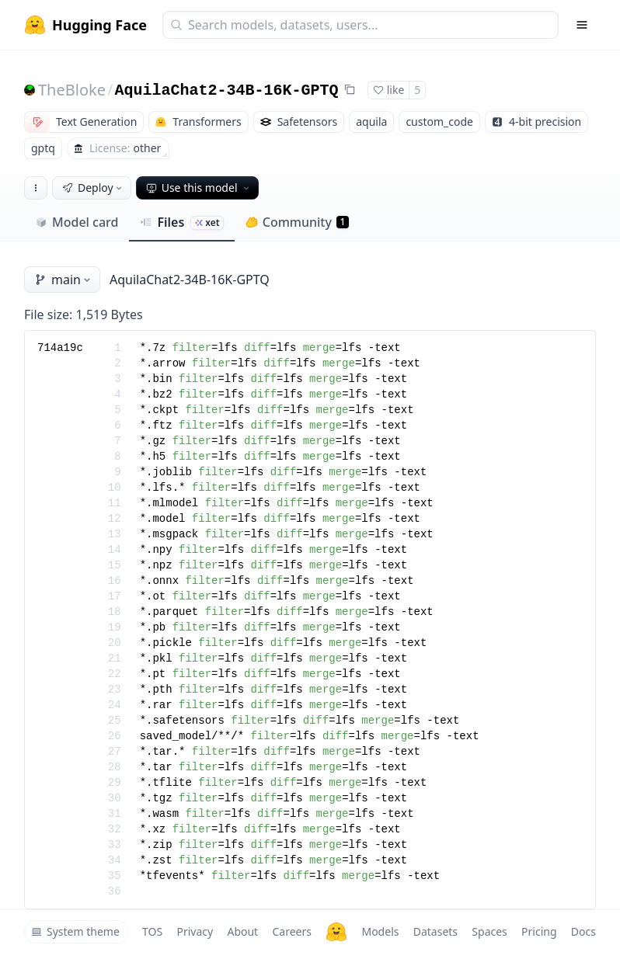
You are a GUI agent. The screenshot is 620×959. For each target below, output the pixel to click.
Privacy (194, 931)
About (242, 931)
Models (380, 931)
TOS (152, 931)
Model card (76, 222)
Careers (291, 931)
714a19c (60, 348)
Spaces (489, 931)
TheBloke (72, 89)
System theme (75, 931)
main (63, 279)
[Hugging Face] (336, 932)
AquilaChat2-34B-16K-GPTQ (226, 90)
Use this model (199, 187)
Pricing (538, 931)
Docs (583, 931)
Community (297, 222)
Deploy (93, 187)
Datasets (435, 931)
